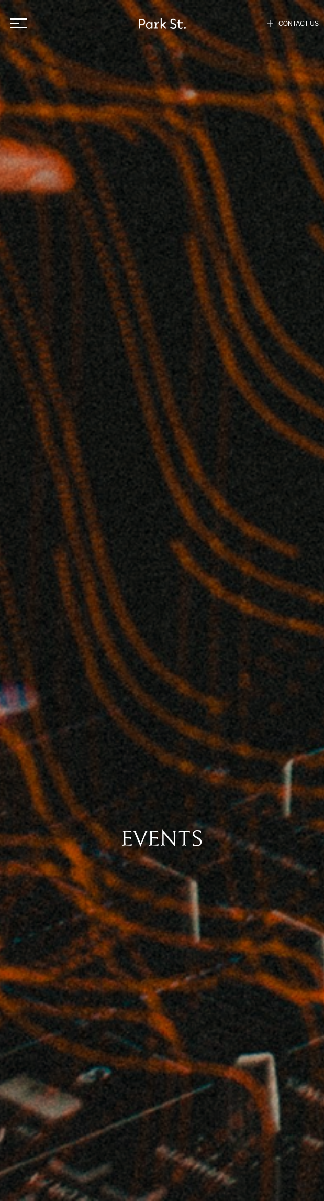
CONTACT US (293, 23)
